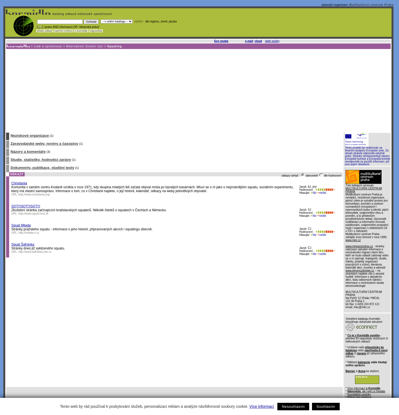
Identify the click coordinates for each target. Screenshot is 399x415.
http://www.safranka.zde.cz (35, 251)
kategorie (364, 362)
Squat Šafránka (22, 244)
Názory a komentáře (28, 151)
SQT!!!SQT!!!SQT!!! (25, 206)
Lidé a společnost (48, 46)
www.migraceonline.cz (359, 246)
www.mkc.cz (353, 240)
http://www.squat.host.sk (33, 213)
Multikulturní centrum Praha (371, 4)
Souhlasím (325, 406)
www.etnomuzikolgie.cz (360, 270)
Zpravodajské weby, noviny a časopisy (44, 143)
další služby (272, 41)
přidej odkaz (44, 30)
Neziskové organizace (30, 135)
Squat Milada (21, 225)
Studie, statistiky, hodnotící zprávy (41, 160)
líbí (313, 192)
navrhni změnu (63, 30)
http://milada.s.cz (29, 232)
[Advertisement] (198, 90)
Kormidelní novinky (359, 394)
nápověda (96, 30)
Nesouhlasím (293, 406)
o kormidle (81, 30)
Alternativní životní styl (84, 46)
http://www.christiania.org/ (34, 194)
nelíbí (321, 192)
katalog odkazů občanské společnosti (82, 14)
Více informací (261, 406)
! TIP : (40, 27)
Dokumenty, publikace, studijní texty (42, 168)
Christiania (19, 183)
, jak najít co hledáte (366, 391)
